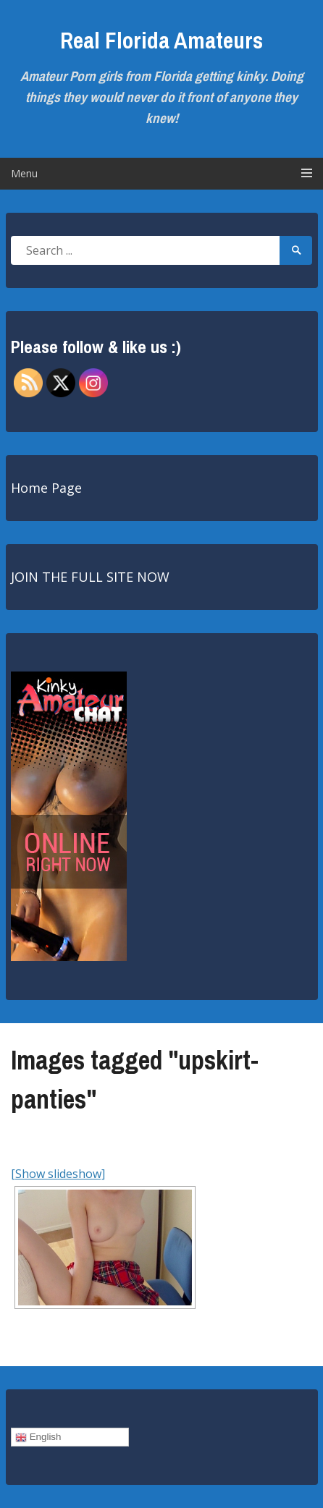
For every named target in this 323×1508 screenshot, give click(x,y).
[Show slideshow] (58, 1174)
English (38, 1437)
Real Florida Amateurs (161, 40)
